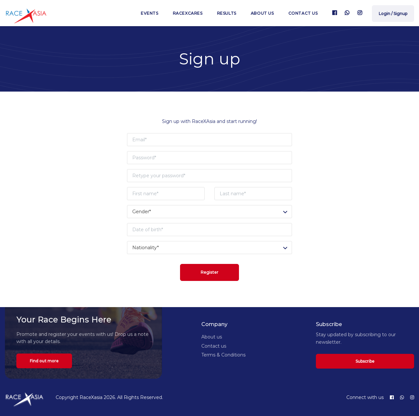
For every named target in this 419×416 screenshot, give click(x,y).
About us (262, 13)
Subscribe (364, 361)
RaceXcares (188, 13)
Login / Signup (393, 13)
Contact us (303, 13)
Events (149, 13)
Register (209, 272)
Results (226, 13)
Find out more (44, 360)
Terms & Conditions (223, 355)
